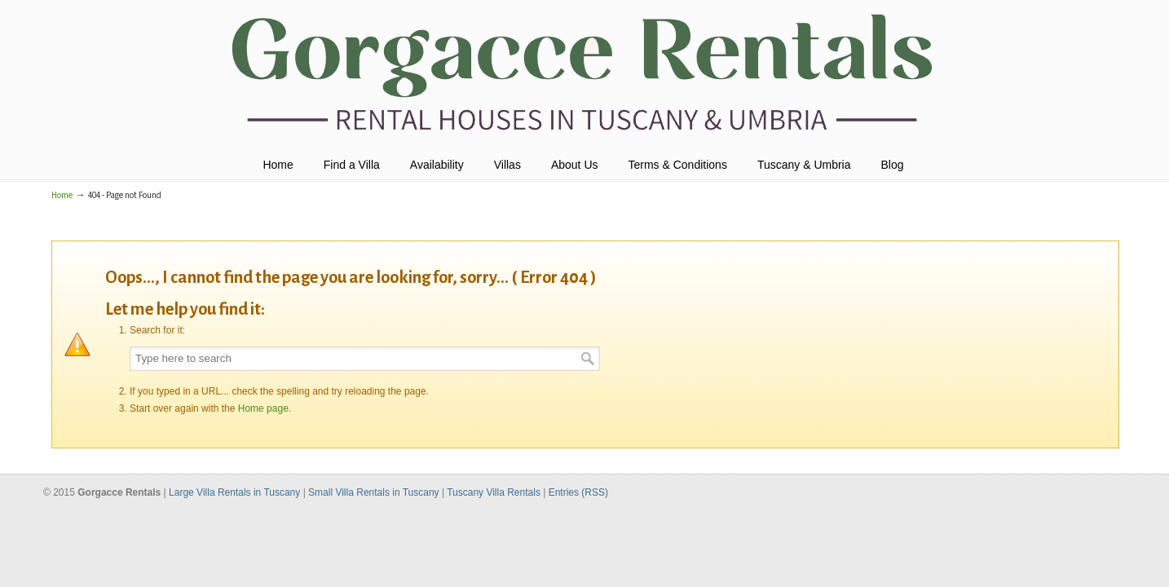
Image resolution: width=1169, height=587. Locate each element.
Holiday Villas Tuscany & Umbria (584, 74)
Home (62, 195)
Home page (263, 408)
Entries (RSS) (578, 492)
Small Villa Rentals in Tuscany (375, 492)
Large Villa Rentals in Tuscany (236, 492)
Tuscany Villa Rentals (495, 492)
